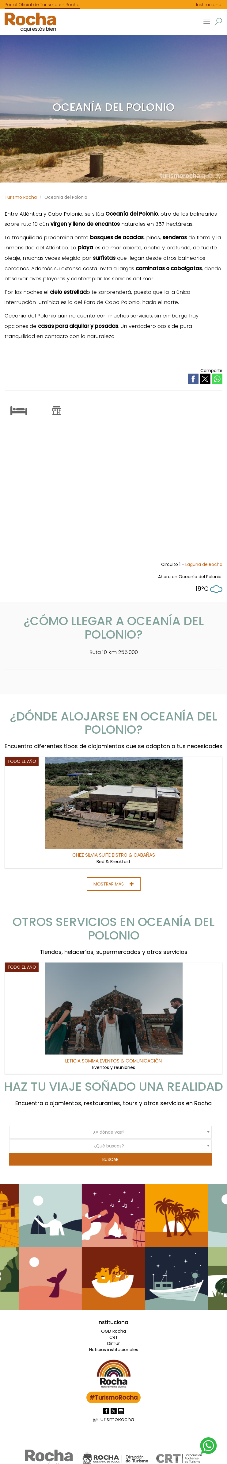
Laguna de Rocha (203, 564)
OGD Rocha (113, 1331)
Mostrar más (113, 884)
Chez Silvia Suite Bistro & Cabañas (113, 855)
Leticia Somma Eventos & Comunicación (113, 1061)
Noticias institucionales (113, 1350)
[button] (218, 21)
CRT (113, 1337)
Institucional (209, 5)
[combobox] (110, 1132)
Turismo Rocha (21, 197)
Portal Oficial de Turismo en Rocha (42, 5)
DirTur (113, 1343)
